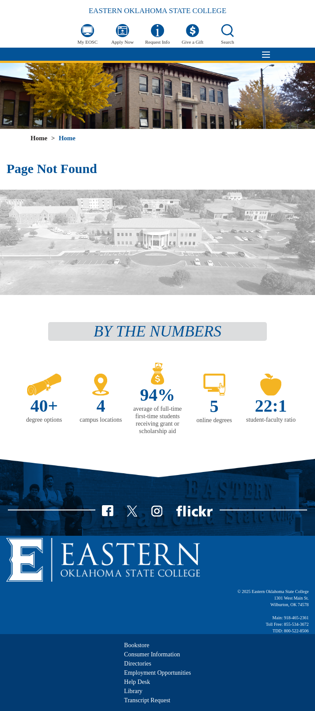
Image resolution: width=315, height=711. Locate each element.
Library (133, 691)
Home (39, 138)
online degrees (214, 420)
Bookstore (137, 645)
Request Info (157, 42)
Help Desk (137, 682)
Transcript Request (147, 700)
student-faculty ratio (271, 419)
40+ (44, 406)
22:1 (271, 406)
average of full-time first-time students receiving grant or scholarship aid (157, 420)
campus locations (101, 419)
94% (157, 395)
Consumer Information (152, 654)
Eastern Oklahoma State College (158, 11)
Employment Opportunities (157, 672)
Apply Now (122, 42)
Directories (137, 663)
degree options (44, 419)
